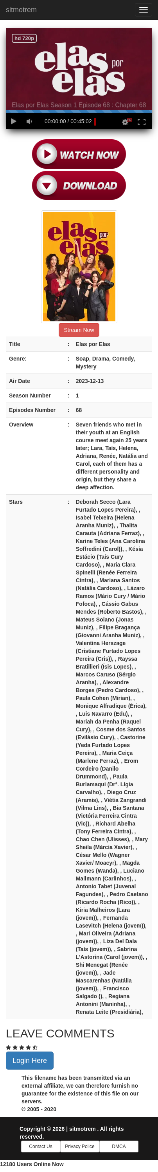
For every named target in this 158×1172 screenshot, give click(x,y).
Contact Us (40, 1146)
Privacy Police (79, 1146)
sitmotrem (21, 10)
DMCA (119, 1146)
